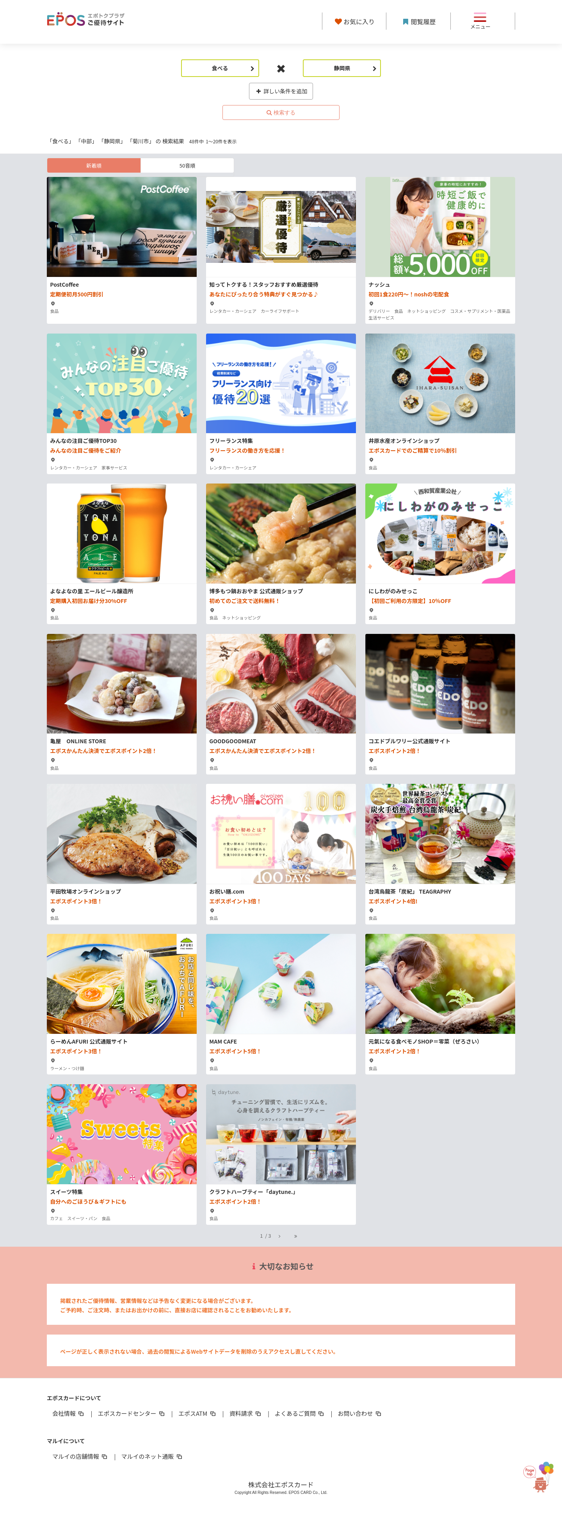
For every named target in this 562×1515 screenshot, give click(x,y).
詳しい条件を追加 (281, 91)
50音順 (187, 165)
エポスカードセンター (131, 1413)
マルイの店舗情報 (80, 1456)
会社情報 (68, 1413)
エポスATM (197, 1413)
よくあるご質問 (300, 1413)
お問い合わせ (360, 1413)
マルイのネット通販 (152, 1456)
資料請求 (245, 1413)
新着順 (93, 165)
